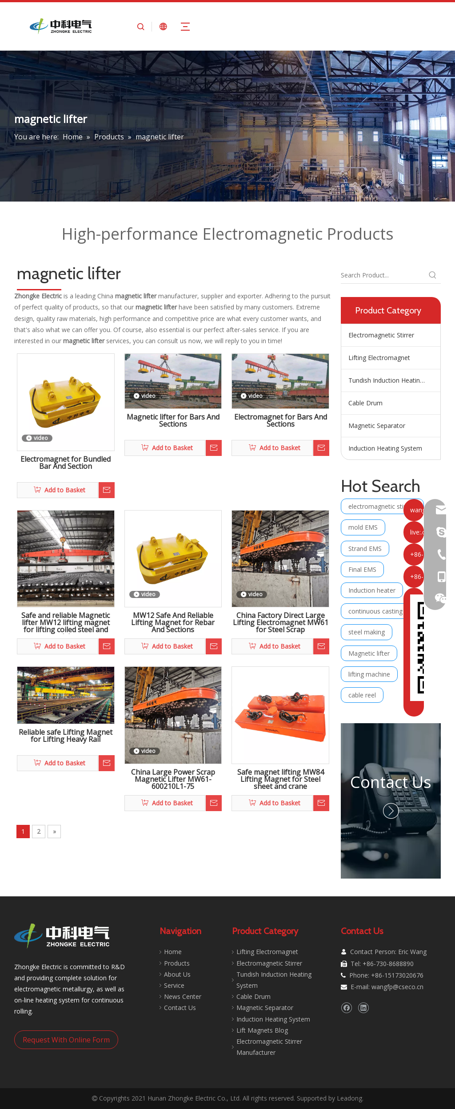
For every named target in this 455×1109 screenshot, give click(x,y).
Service (174, 985)
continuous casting (375, 611)
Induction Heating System (385, 448)
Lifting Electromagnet (379, 357)
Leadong (349, 1098)
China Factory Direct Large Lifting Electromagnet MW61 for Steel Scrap (280, 623)
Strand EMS (365, 548)
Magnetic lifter (369, 653)
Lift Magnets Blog (262, 1030)
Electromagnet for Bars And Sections (280, 421)
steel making (366, 632)
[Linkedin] (363, 1008)
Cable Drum (365, 403)
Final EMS (362, 569)
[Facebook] (346, 1008)
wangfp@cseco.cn (397, 986)
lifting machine (369, 674)
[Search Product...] (383, 275)
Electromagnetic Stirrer (381, 335)
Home (173, 951)
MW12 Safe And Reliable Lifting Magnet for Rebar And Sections (173, 623)
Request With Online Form (66, 1040)
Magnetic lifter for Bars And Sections (173, 421)
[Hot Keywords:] (433, 275)
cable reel (362, 695)
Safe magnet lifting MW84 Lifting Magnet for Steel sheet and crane (280, 779)
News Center (182, 996)
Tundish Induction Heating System (394, 380)
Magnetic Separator (376, 425)
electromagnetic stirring (382, 506)
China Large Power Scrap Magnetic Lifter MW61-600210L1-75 (173, 779)
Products (177, 963)
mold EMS (363, 527)
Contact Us (390, 782)
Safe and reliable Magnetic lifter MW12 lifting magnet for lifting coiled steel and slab (65, 623)
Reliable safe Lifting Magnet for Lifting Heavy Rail (65, 736)
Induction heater (371, 590)
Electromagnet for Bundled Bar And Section (65, 463)
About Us (177, 974)
